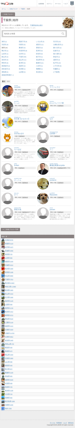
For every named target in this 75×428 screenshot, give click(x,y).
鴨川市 (5, 50)
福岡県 (9, 380)
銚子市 (39, 57)
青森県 (9, 243)
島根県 (8, 351)
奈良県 (9, 340)
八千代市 (57, 66)
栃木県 (9, 268)
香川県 (8, 369)
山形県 (8, 258)
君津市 (39, 50)
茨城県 (9, 265)
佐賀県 (8, 383)
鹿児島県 (10, 401)
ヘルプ (65, 423)
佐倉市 (56, 50)
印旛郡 (56, 69)
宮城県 (9, 251)
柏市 (5, 47)
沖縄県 (9, 405)
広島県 (9, 358)
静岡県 (9, 315)
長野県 (9, 308)
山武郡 (22, 72)
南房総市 (6, 66)
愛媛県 (9, 372)
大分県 (8, 394)
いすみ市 (40, 41)
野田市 (5, 63)
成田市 (56, 60)
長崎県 (8, 387)
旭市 (4, 41)
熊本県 (9, 390)
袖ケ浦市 (57, 54)
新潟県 (9, 290)
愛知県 (9, 319)
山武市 (5, 54)
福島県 (9, 261)
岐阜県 (9, 311)
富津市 (22, 63)
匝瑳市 (39, 54)
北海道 (9, 240)
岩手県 (9, 247)
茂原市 (22, 66)
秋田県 (8, 254)
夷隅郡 (39, 69)
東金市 (56, 57)
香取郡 (5, 72)
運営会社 (71, 423)
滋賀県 (9, 326)
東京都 (9, 283)
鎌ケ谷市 (57, 47)
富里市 (5, 60)
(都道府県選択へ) (8, 75)
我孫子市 (23, 41)
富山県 (9, 294)
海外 (8, 408)
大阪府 (9, 333)
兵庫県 (9, 337)
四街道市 (6, 69)
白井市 (22, 54)
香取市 (39, 47)
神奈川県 (10, 286)
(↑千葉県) (56, 72)
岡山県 (9, 355)
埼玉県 (9, 276)
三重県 (9, 322)
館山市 (5, 57)
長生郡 (39, 72)
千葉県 (23, 90)
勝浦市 (22, 47)
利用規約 (59, 423)
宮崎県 (8, 398)
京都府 (9, 329)
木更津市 (23, 50)
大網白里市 (58, 44)
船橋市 (39, 63)
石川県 (9, 297)
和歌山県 (9, 344)
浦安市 (39, 44)
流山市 (22, 60)
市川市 (57, 41)
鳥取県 (8, 347)
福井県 (9, 301)
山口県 (8, 362)
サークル (52, 423)
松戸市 (57, 63)
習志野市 (40, 60)
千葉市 (22, 57)
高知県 (8, 376)
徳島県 (8, 365)
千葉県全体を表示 (36, 25)
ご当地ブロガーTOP (11, 229)
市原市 (5, 44)
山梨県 (8, 304)
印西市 (22, 44)
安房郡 (22, 69)
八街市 (39, 66)
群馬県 (9, 272)
